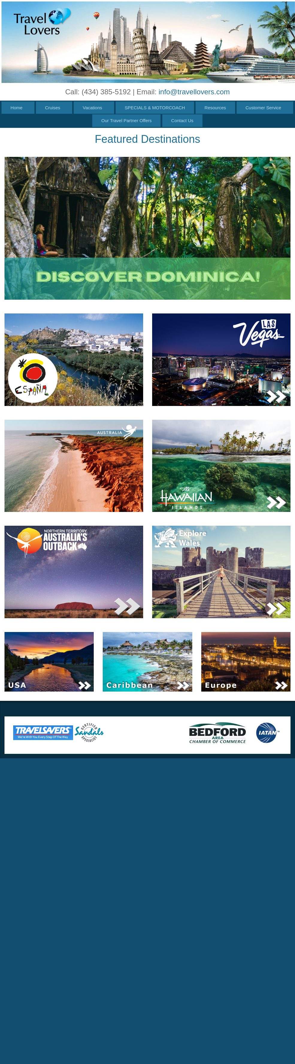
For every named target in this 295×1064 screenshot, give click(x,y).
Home (16, 107)
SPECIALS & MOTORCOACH (155, 107)
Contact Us (182, 120)
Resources (215, 107)
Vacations (92, 107)
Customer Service (263, 107)
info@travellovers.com (194, 92)
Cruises (52, 107)
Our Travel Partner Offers (126, 120)
